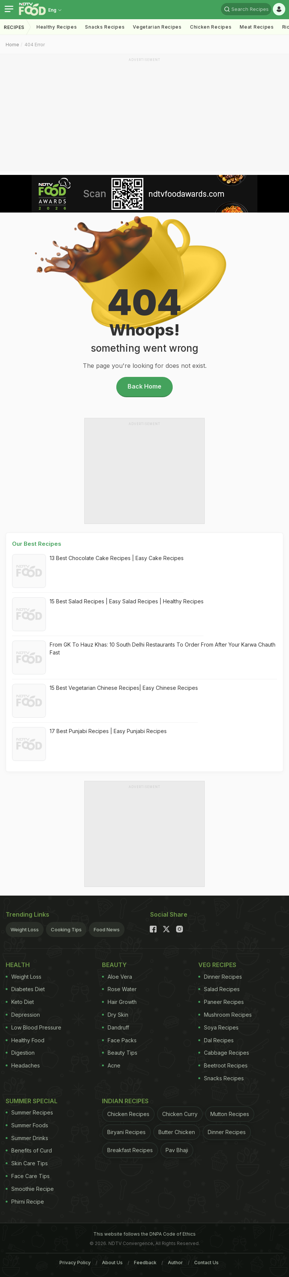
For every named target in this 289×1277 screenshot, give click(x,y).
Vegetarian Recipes (157, 27)
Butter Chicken (176, 1132)
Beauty (114, 965)
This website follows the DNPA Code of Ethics (144, 1234)
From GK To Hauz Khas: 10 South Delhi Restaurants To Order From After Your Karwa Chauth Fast (162, 648)
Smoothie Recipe (30, 1189)
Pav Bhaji (177, 1150)
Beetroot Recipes (223, 1065)
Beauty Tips (119, 1052)
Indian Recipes (125, 1101)
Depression (23, 1014)
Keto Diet (20, 1002)
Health (18, 965)
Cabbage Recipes (223, 1052)
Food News (107, 929)
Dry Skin (115, 1014)
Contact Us (206, 1262)
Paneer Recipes (221, 1002)
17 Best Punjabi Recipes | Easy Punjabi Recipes (108, 731)
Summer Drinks (27, 1138)
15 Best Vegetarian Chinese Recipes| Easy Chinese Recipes (124, 688)
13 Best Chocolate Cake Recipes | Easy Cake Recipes (117, 558)
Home (12, 44)
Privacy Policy (75, 1262)
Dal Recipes (216, 1040)
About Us (112, 1262)
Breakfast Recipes (130, 1150)
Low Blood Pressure (33, 1027)
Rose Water (119, 989)
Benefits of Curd (29, 1150)
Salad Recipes (219, 989)
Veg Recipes (217, 965)
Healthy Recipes (57, 27)
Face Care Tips (28, 1176)
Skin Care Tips (27, 1163)
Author (175, 1262)
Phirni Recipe (25, 1201)
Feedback (145, 1262)
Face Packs (119, 1040)
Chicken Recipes (211, 27)
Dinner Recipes (220, 976)
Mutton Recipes (229, 1114)
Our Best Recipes (36, 543)
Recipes (14, 27)
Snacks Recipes (105, 27)
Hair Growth (119, 1002)
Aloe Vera (117, 976)
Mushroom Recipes (225, 1014)
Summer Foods (27, 1125)
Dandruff (115, 1027)
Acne (111, 1065)
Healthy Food (25, 1040)
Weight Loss (25, 929)
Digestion (20, 1052)
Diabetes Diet (25, 989)
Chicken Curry (180, 1114)
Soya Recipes (218, 1027)
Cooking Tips (66, 929)
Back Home (144, 386)
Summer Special (32, 1101)
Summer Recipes (29, 1112)
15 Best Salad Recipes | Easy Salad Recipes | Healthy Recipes (127, 601)
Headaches (23, 1065)
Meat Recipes (257, 27)
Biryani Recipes (126, 1132)
